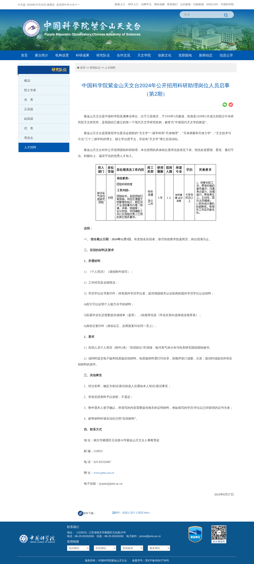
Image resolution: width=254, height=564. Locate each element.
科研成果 (82, 55)
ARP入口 (133, 4)
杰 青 (28, 99)
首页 (24, 55)
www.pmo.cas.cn (104, 472)
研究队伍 (103, 55)
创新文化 (164, 55)
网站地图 (159, 4)
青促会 (28, 137)
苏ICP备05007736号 (157, 560)
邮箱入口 (120, 4)
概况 (27, 80)
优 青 (28, 128)
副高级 (28, 118)
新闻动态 (205, 55)
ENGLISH (212, 4)
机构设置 (62, 55)
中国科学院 (227, 4)
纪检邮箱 (198, 4)
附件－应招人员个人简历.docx (131, 512)
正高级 (28, 109)
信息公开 (226, 55)
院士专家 (30, 90)
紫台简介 (41, 55)
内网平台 (146, 4)
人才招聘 (30, 147)
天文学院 (144, 55)
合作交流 (123, 55)
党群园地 (185, 55)
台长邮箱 (185, 4)
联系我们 (172, 4)
